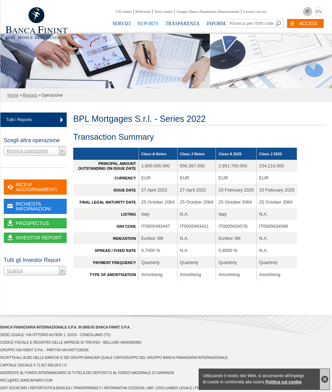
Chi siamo (124, 11)
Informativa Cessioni (124, 388)
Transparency (87, 388)
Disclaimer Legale (174, 388)
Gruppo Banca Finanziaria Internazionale (208, 11)
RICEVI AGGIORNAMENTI (36, 187)
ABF (150, 388)
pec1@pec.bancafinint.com (26, 380)
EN (319, 11)
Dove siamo (163, 11)
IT (308, 11)
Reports (148, 23)
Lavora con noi (254, 11)
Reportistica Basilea (50, 388)
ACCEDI (308, 23)
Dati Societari (13, 388)
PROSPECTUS (32, 223)
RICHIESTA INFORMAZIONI (33, 206)
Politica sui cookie (283, 382)
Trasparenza (182, 23)
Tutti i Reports (19, 120)
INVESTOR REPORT (39, 238)
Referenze (143, 11)
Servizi (122, 23)
